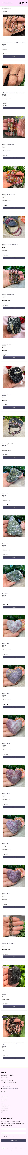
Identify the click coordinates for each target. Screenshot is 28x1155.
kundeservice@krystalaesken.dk (10, 1088)
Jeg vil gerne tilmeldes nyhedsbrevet (13, 1136)
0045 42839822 (5, 1086)
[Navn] (13, 1129)
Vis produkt (14, 56)
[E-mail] (13, 1133)
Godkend (13, 1140)
